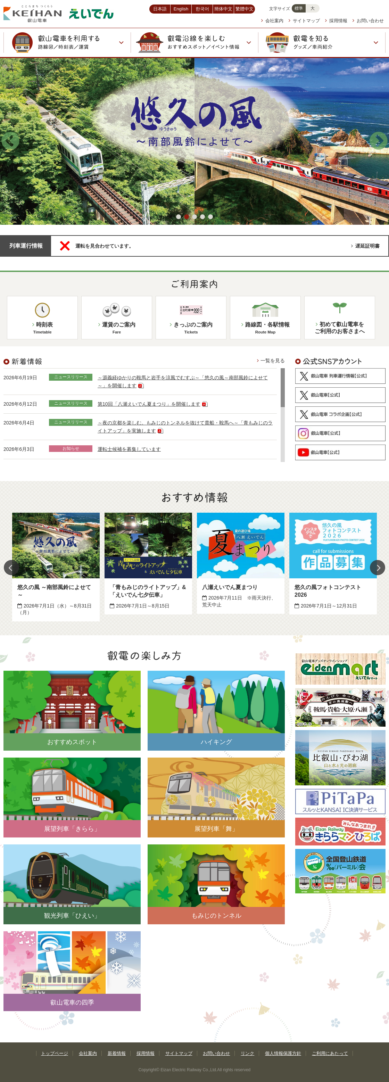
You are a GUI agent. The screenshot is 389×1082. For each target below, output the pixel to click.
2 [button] (186, 217)
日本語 (160, 8)
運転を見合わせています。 (104, 246)
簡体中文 (223, 8)
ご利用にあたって (330, 1053)
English (181, 8)
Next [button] (378, 141)
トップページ (54, 1053)
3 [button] (194, 217)
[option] (56, 567)
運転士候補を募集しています (129, 449)
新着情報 (117, 1053)
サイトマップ (304, 20)
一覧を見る (271, 360)
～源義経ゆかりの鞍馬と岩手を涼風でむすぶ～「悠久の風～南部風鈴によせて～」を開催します (183, 381)
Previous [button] (10, 141)
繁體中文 (244, 8)
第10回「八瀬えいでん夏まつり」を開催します (153, 404)
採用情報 (336, 20)
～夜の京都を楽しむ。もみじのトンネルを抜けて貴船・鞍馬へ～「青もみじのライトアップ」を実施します (185, 426)
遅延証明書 (365, 246)
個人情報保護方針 (283, 1053)
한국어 (202, 8)
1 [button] (178, 217)
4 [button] (202, 217)
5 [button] (210, 217)
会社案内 (272, 20)
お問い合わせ (368, 20)
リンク (247, 1053)
